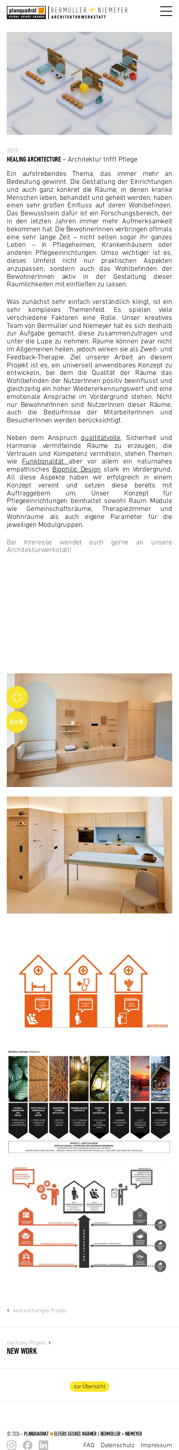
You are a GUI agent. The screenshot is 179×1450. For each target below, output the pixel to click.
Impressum (156, 1444)
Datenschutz (117, 1444)
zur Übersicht (89, 1386)
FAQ (88, 1444)
